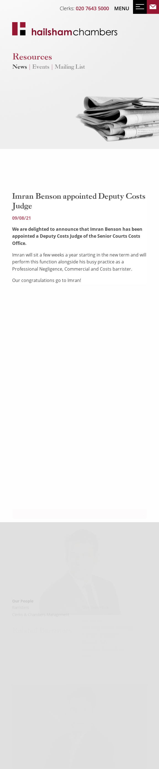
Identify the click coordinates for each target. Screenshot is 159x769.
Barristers (20, 612)
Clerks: (84, 8)
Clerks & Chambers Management (40, 620)
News (19, 67)
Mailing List (69, 67)
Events (40, 67)
